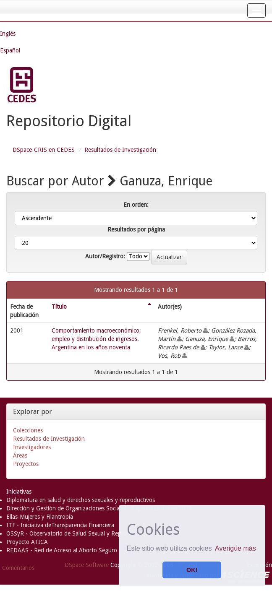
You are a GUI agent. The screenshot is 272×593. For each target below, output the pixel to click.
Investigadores (32, 447)
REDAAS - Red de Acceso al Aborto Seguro (61, 550)
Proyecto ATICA (27, 541)
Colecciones (28, 430)
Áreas (20, 455)
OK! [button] (191, 570)
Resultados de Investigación (120, 149)
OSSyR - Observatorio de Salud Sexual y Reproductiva (75, 533)
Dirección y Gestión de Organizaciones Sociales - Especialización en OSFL (99, 508)
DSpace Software (87, 565)
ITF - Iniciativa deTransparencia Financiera (60, 525)
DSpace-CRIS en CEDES (44, 149)
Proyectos (26, 463)
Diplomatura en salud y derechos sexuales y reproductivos (80, 500)
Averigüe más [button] (235, 548)
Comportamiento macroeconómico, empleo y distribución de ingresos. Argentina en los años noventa (96, 339)
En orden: (136, 204)
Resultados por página (136, 229)
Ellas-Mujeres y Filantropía (39, 516)
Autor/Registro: (105, 256)
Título (59, 306)
